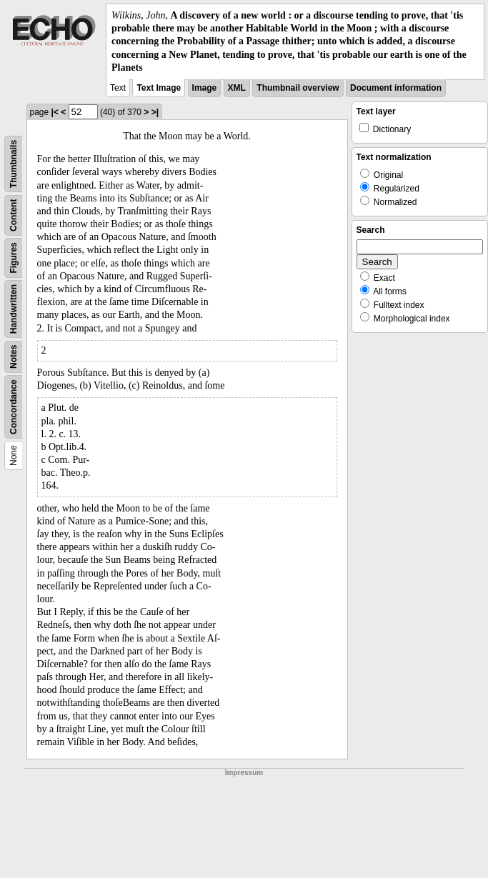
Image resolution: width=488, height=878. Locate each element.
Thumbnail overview (298, 88)
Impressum (244, 773)
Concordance (14, 406)
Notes (14, 357)
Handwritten (14, 309)
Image (204, 88)
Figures (14, 257)
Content (14, 215)
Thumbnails (14, 164)
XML (237, 88)
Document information (396, 88)
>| (155, 112)
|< (55, 112)
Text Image (158, 88)
